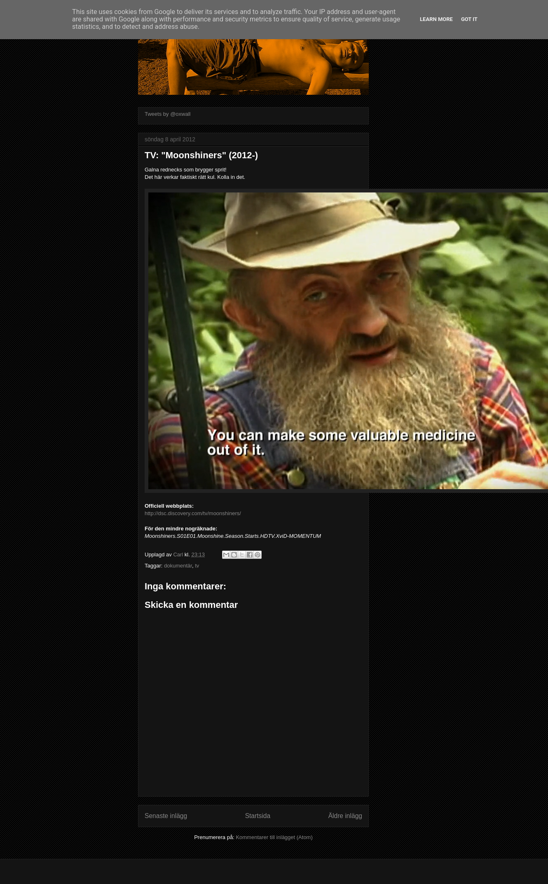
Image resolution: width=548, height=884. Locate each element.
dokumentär (178, 566)
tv (197, 566)
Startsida (258, 815)
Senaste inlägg (166, 815)
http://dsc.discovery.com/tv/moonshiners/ (193, 513)
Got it (469, 19)
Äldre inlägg (345, 815)
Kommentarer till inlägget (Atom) (274, 837)
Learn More (436, 19)
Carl (178, 554)
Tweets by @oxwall (167, 114)
